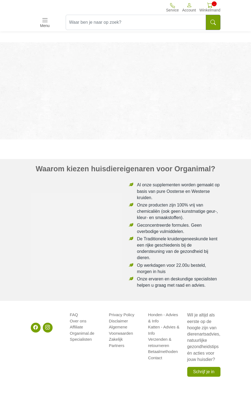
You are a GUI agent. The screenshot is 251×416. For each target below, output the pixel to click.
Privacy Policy (121, 314)
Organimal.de (82, 333)
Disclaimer (118, 321)
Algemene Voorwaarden (121, 330)
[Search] (213, 22)
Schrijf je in (203, 371)
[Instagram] (48, 328)
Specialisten (81, 339)
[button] (189, 7)
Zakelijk (116, 339)
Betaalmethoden (163, 351)
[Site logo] (61, 7)
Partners (117, 345)
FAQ (74, 314)
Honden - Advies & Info (163, 317)
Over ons (78, 321)
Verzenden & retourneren (159, 342)
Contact (155, 357)
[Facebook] (36, 328)
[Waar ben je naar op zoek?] (136, 22)
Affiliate (76, 327)
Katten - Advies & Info (163, 330)
